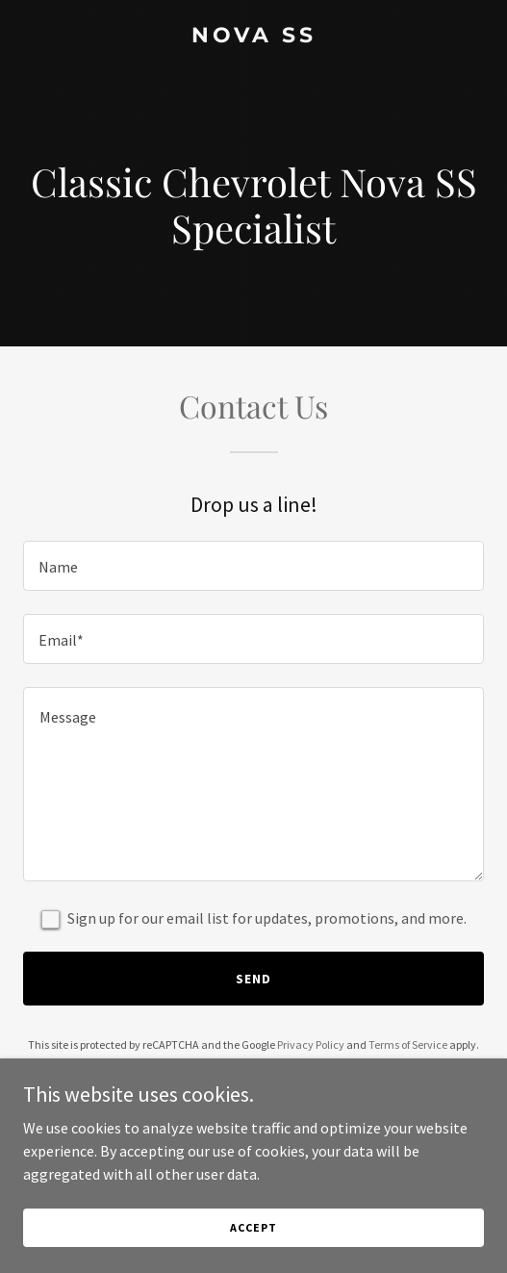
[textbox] (253, 566)
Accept (253, 1227)
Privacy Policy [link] (310, 1044)
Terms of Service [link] (407, 1044)
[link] (253, 36)
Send (253, 978)
